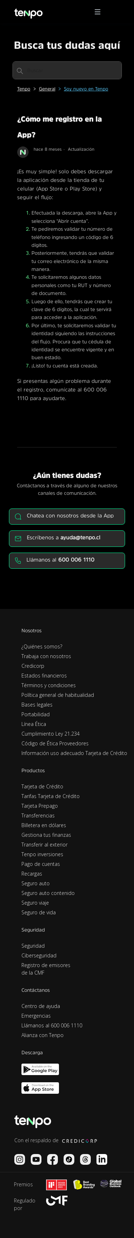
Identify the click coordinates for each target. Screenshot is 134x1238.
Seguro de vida (38, 912)
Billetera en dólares (43, 825)
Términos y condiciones (48, 685)
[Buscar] (67, 70)
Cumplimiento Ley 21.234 (50, 733)
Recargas (31, 873)
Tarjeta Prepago (39, 805)
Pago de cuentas (40, 863)
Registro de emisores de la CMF (45, 969)
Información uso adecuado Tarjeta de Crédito (74, 753)
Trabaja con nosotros (46, 656)
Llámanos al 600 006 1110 (51, 1025)
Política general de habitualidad (57, 694)
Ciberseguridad (38, 955)
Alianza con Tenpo (42, 1035)
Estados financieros (44, 675)
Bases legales (37, 704)
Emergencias (36, 1015)
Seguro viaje (35, 902)
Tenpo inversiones (42, 854)
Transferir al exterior (44, 844)
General (47, 88)
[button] (100, 12)
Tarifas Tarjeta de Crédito (50, 796)
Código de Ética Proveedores (55, 743)
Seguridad (33, 945)
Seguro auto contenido (48, 893)
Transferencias (38, 815)
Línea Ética (33, 724)
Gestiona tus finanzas (46, 834)
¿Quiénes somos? (41, 646)
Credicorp (32, 665)
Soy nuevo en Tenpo (86, 88)
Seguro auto (35, 883)
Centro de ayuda (40, 1006)
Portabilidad (35, 714)
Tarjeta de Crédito (42, 786)
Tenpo (23, 88)
